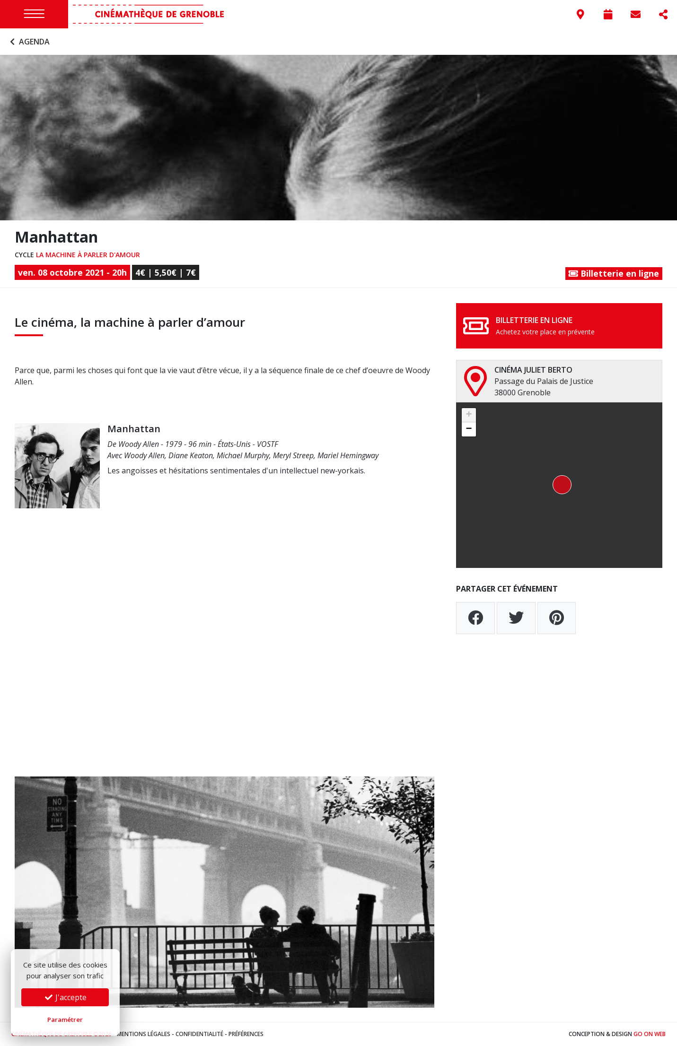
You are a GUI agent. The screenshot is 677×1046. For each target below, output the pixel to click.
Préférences (246, 1034)
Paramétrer (65, 1019)
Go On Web (649, 1034)
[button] (559, 485)
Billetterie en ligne (614, 273)
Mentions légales (143, 1034)
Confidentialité (199, 1034)
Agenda (29, 41)
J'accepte (65, 997)
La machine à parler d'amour (88, 254)
